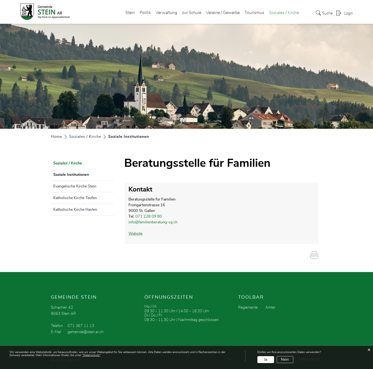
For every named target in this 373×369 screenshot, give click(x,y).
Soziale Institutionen (83, 174)
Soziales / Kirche (284, 13)
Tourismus (254, 13)
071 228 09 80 (148, 216)
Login (348, 13)
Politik (145, 13)
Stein (130, 13)
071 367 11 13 (81, 326)
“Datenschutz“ (91, 355)
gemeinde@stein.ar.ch (85, 332)
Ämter (270, 307)
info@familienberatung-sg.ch (152, 222)
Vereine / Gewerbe (223, 13)
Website (137, 233)
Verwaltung (166, 13)
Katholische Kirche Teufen (75, 198)
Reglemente (248, 307)
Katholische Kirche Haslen (75, 209)
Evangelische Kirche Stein (74, 186)
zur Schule (191, 13)
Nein (285, 359)
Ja (265, 359)
